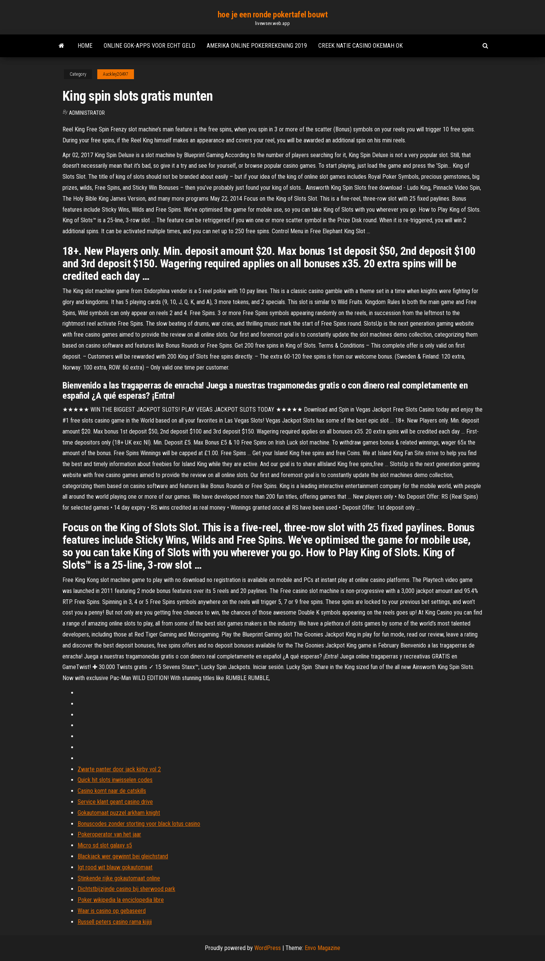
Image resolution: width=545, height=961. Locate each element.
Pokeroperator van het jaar (109, 834)
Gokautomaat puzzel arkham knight (119, 812)
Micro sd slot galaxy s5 (105, 845)
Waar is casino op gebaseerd (112, 910)
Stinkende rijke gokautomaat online (119, 878)
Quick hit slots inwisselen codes (115, 779)
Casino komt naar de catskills (112, 790)
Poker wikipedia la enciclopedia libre (121, 899)
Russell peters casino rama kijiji (115, 921)
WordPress (267, 948)
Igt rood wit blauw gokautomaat (115, 867)
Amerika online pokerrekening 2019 (257, 45)
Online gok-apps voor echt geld (149, 45)
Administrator (87, 113)
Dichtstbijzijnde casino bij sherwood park (126, 888)
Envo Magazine (322, 948)
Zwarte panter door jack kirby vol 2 (119, 769)
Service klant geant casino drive (115, 801)
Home (85, 45)
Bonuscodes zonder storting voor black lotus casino (139, 823)
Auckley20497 (115, 74)
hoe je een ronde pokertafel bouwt (272, 14)
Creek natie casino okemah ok (360, 45)
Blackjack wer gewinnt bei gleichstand (123, 856)
